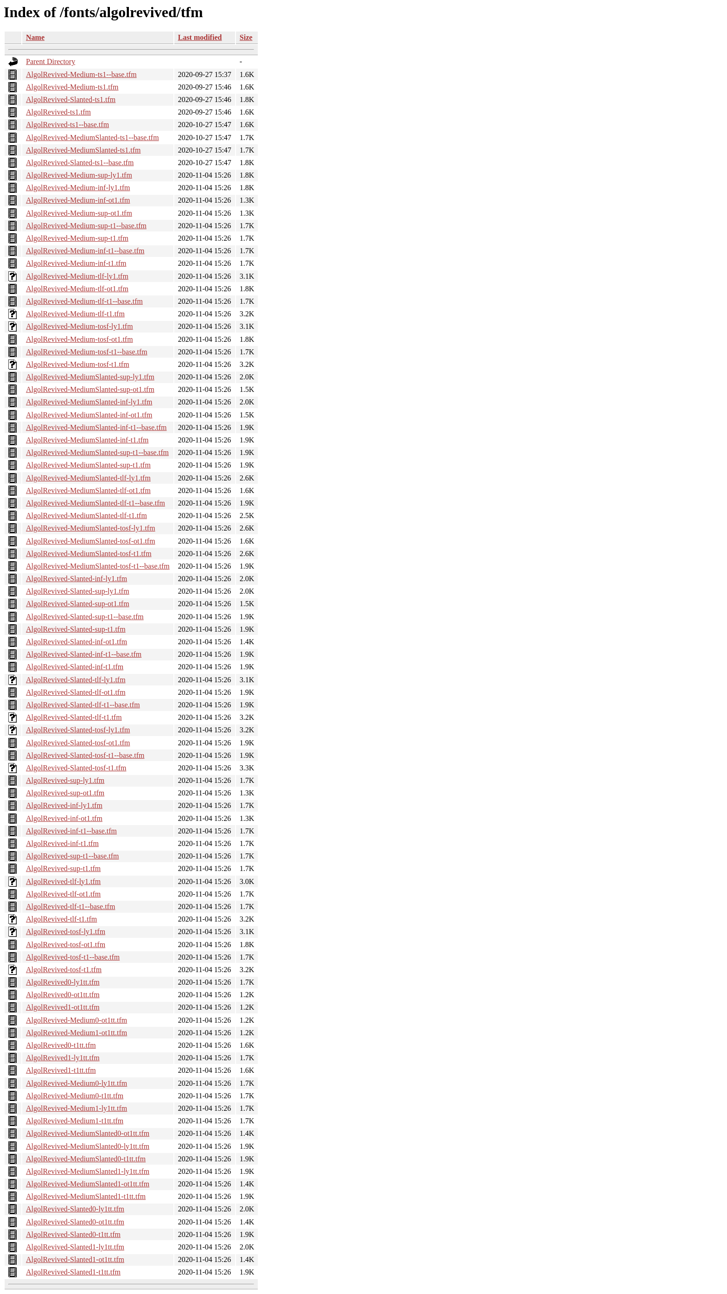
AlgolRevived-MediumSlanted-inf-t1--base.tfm (96, 427)
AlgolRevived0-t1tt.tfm (61, 1045)
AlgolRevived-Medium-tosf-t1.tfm (77, 364)
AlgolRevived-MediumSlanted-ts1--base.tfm (92, 137)
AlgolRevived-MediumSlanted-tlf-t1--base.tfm (95, 503)
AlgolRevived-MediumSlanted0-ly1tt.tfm (87, 1146)
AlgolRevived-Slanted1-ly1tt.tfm (75, 1247)
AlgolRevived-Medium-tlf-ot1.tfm (77, 289)
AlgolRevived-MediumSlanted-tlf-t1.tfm (86, 515)
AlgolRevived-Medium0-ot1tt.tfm (76, 1020)
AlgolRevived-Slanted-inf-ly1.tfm (76, 579)
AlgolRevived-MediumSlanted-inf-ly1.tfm (89, 402)
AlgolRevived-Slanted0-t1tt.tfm (73, 1234)
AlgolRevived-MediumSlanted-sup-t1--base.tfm (97, 452)
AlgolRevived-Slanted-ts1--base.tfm (80, 163)
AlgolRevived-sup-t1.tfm (63, 868)
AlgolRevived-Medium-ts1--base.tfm (81, 74)
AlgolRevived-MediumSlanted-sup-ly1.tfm (90, 377)
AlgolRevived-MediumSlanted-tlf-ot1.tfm (88, 490)
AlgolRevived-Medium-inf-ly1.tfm (78, 188)
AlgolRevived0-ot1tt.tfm (63, 995)
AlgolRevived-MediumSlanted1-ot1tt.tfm (87, 1184)
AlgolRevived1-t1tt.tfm (61, 1070)
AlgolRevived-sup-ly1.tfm (65, 780)
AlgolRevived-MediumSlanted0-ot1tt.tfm (87, 1133)
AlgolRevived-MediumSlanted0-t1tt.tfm (86, 1159)
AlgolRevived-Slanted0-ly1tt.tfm (75, 1209)
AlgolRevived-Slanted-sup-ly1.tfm (77, 591)
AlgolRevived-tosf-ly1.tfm (65, 931)
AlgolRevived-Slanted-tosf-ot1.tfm (78, 743)
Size (246, 37)
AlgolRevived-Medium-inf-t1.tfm (76, 263)
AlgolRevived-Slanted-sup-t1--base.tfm (85, 617)
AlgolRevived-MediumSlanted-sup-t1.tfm (88, 465)
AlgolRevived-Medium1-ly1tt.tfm (76, 1108)
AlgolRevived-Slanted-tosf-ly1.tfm (78, 730)
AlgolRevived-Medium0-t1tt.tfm (74, 1096)
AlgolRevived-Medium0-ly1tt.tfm (76, 1083)
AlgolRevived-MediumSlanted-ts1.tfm (83, 150)
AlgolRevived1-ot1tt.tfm (63, 1007)
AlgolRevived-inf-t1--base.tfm (71, 831)
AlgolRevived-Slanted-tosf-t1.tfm (76, 768)
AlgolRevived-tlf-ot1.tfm (63, 894)
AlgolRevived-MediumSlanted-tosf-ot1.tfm (90, 541)
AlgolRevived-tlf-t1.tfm (61, 919)
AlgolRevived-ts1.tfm (58, 112)
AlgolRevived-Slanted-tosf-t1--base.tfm (85, 755)
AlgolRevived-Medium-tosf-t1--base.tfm (86, 352)
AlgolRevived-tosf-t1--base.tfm (73, 957)
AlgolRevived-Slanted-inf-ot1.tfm (76, 642)
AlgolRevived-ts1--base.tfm (67, 124)
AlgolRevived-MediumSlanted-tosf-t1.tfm (89, 553)
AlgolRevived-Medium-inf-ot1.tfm (78, 200)
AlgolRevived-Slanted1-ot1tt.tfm (75, 1259)
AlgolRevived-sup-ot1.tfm (65, 793)
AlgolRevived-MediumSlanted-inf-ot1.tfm (89, 415)
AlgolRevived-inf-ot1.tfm (64, 818)
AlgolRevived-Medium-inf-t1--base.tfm (85, 251)
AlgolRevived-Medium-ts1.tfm (72, 87)
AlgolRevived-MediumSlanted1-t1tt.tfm (86, 1196)
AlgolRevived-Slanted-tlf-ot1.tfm (76, 692)
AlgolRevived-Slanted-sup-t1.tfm (76, 629)
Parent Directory (50, 61)
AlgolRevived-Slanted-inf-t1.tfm (74, 667)
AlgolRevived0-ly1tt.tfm (63, 982)
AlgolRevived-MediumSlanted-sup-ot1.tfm (90, 389)
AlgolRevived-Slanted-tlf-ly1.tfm (76, 680)
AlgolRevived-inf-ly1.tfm (64, 805)
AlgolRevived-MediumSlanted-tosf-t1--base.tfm (98, 566)
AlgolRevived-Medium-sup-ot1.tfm (79, 213)
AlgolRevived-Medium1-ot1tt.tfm (76, 1033)
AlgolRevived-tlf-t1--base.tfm (70, 906)
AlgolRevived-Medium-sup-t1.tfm (77, 238)
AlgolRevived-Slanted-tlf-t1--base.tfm (83, 705)
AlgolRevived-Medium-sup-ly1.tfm (79, 175)
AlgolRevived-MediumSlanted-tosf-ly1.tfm (90, 528)
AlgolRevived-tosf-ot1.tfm (65, 944)
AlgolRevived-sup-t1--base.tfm (72, 856)
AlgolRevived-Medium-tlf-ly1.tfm (77, 276)
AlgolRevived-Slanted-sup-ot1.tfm (77, 604)
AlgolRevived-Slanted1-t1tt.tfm (73, 1272)
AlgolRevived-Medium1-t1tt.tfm (74, 1121)
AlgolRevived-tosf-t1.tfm (64, 970)
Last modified (200, 37)
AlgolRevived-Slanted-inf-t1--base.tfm (83, 654)
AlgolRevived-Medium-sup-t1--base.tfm (86, 226)
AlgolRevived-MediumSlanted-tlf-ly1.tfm (88, 478)
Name (35, 37)
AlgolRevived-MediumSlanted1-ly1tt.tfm (87, 1171)
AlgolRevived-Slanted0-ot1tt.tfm (75, 1222)
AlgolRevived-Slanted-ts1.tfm (70, 99)
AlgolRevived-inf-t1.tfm (62, 843)
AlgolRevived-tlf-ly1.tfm (63, 881)
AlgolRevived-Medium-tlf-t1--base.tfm (84, 301)
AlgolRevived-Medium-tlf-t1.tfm (75, 314)
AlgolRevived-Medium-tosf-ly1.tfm (79, 326)
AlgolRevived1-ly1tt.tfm (63, 1058)
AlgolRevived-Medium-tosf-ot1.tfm (79, 339)
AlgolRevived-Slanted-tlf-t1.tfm (74, 717)
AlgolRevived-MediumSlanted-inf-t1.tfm (87, 440)
